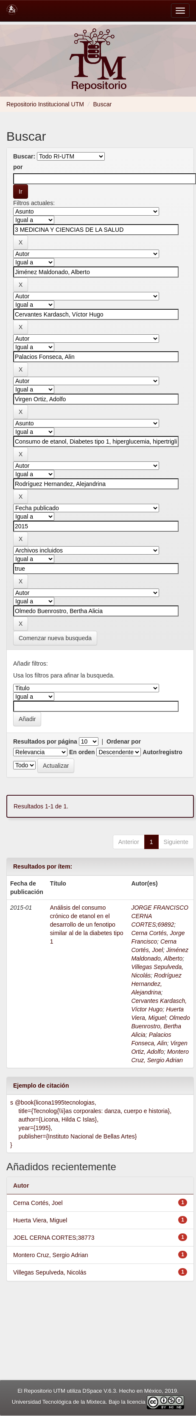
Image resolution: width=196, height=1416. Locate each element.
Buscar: (24, 156)
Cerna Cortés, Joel (38, 1202)
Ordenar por (123, 741)
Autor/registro (162, 752)
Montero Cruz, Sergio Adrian (50, 1255)
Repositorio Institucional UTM (45, 104)
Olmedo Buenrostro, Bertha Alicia (160, 1026)
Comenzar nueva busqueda (55, 638)
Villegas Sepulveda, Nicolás (50, 1272)
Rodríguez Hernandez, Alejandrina (156, 984)
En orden (82, 752)
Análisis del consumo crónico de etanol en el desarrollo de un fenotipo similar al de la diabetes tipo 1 (86, 924)
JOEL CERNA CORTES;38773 (53, 1237)
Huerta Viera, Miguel (40, 1220)
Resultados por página (45, 741)
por (18, 167)
